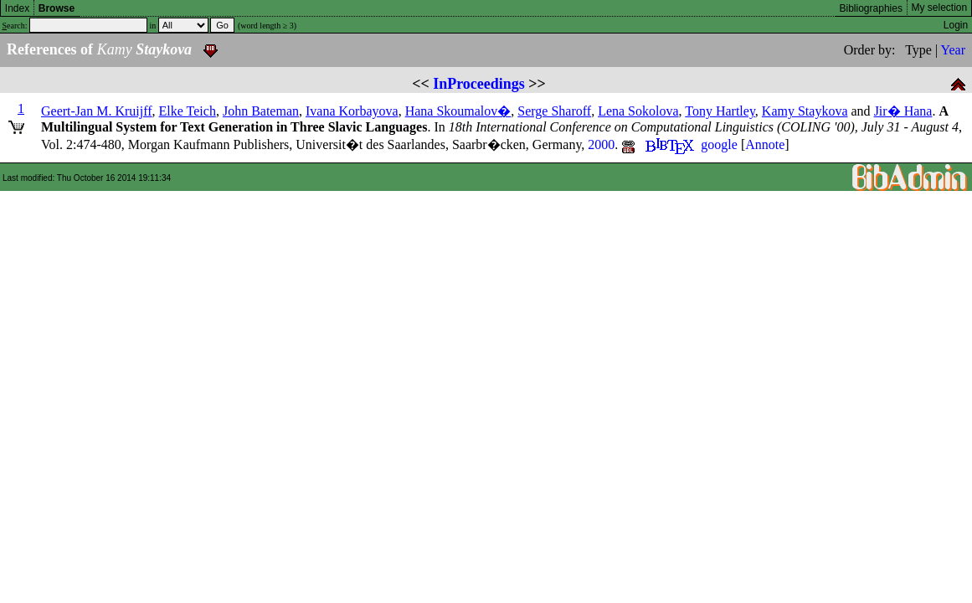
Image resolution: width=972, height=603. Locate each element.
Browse (57, 8)
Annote (764, 144)
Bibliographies (871, 8)
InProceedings (479, 83)
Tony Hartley (720, 111)
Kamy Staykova (805, 111)
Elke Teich (187, 111)
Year (953, 50)
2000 (601, 144)
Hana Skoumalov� (458, 111)
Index (17, 8)
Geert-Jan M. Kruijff (96, 111)
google (719, 144)
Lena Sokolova (638, 111)
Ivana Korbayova (352, 111)
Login (956, 25)
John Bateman (261, 111)
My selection (940, 7)
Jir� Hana (903, 111)
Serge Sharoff (554, 111)
